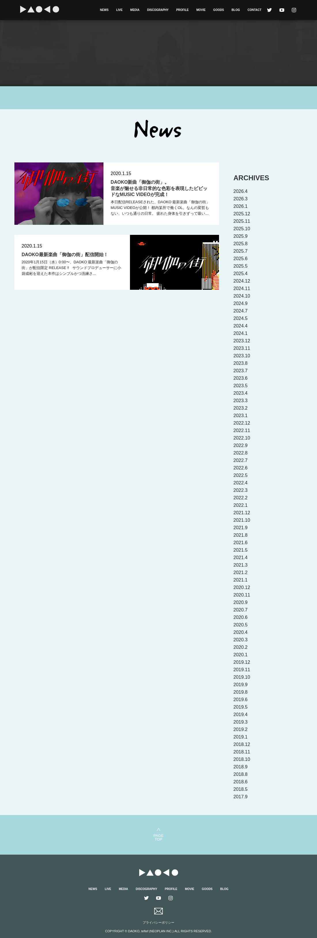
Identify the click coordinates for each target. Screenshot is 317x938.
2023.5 (240, 385)
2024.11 (241, 288)
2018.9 (240, 766)
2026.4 (240, 191)
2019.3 (240, 722)
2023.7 (240, 370)
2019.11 (241, 669)
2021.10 (241, 520)
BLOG (236, 9)
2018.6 (240, 781)
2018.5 (240, 789)
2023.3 (240, 400)
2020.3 (240, 639)
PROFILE (182, 9)
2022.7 (240, 460)
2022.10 (241, 438)
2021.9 (240, 527)
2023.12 (241, 340)
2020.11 (241, 594)
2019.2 (240, 729)
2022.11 (241, 430)
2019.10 (241, 677)
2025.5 (240, 266)
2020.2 (240, 647)
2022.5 (240, 475)
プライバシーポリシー (158, 922)
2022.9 (240, 445)
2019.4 (240, 714)
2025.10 (241, 228)
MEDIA (134, 9)
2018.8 (240, 774)
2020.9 (240, 602)
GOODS (218, 9)
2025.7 (240, 251)
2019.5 (240, 707)
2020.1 (240, 654)
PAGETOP (158, 837)
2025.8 (240, 243)
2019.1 (240, 736)
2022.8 (240, 452)
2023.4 (240, 393)
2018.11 (241, 751)
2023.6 (240, 378)
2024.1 (240, 333)
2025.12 (241, 213)
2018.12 (241, 744)
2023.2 (240, 408)
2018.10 (241, 759)
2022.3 (240, 490)
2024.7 (240, 310)
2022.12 (241, 423)
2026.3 (240, 198)
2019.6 (240, 699)
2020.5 (240, 624)
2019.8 (240, 692)
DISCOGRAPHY (158, 9)
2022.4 (240, 482)
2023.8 (240, 363)
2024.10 (241, 296)
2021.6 (240, 542)
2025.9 (240, 236)
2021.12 (241, 512)
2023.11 (241, 348)
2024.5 (240, 318)
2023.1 (240, 415)
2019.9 (240, 684)
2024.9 (240, 303)
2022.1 (240, 505)
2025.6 (240, 258)
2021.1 (240, 580)
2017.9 (240, 796)
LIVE (119, 9)
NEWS (104, 9)
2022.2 (240, 497)
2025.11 (241, 221)
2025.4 (240, 273)
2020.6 (240, 617)
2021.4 (240, 557)
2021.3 (240, 565)
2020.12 (241, 587)
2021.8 (240, 535)
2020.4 (240, 632)
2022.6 (240, 467)
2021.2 (240, 572)
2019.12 (241, 662)
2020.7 (240, 609)
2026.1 (240, 206)
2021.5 (240, 550)
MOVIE (200, 9)
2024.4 (240, 325)
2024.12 (241, 281)
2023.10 (241, 355)
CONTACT (254, 9)
